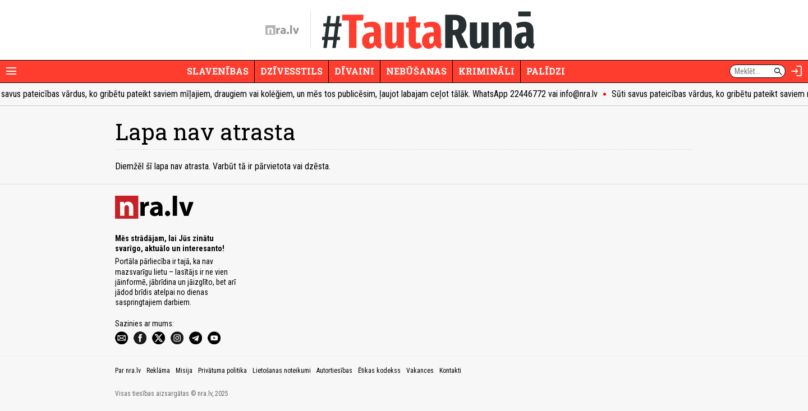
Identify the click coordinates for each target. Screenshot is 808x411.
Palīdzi (545, 71)
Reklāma (158, 371)
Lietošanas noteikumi (281, 371)
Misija (184, 371)
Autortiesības (334, 371)
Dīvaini (354, 71)
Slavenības (218, 71)
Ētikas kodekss (379, 371)
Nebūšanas (416, 71)
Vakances (420, 371)
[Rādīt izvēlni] (11, 71)
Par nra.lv (128, 371)
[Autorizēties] (797, 71)
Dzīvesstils (291, 71)
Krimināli (486, 71)
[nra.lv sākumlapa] (282, 30)
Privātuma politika (222, 371)
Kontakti (450, 371)
